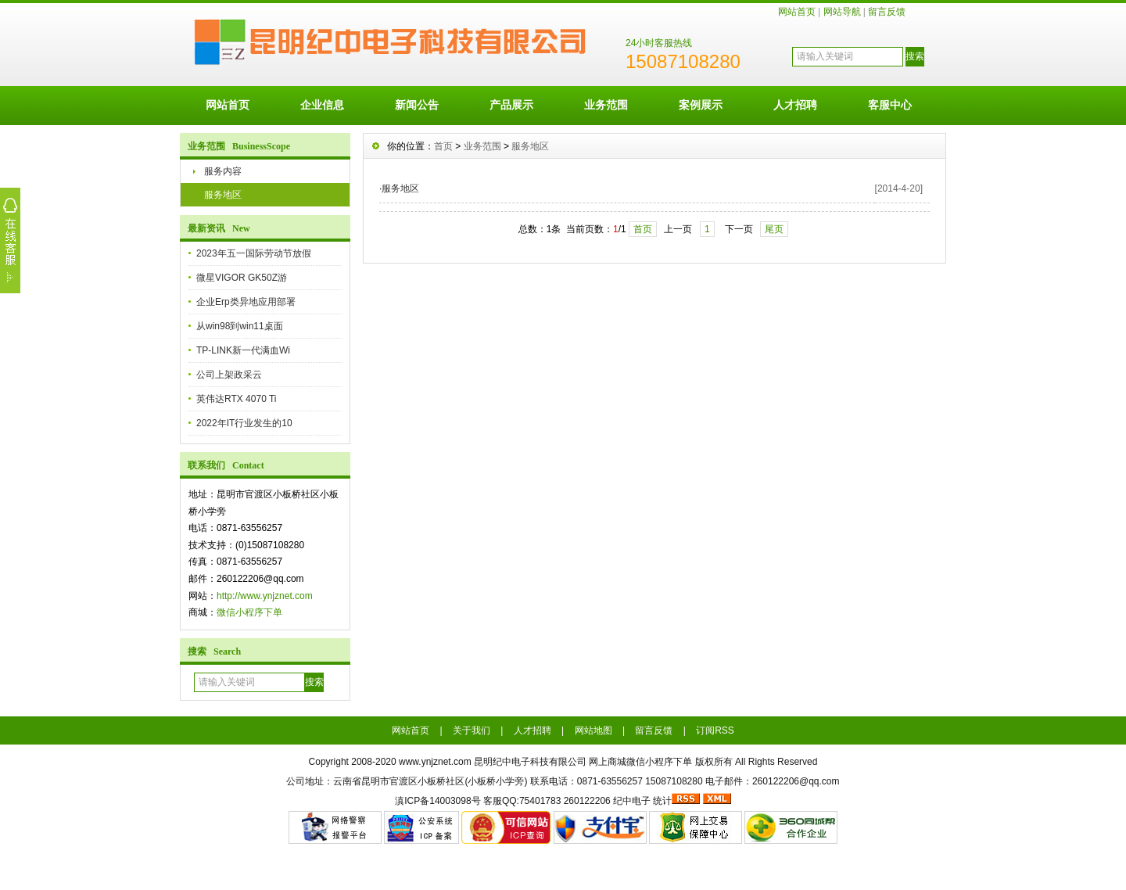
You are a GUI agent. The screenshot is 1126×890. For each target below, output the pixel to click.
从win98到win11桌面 (239, 326)
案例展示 (701, 105)
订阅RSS (715, 730)
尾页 (774, 229)
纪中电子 (632, 800)
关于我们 (471, 730)
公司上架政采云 (229, 374)
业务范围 (606, 105)
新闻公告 (417, 105)
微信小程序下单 (249, 612)
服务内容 (223, 171)
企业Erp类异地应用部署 (246, 301)
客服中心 (890, 105)
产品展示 (511, 105)
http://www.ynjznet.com (265, 595)
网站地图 (593, 730)
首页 (443, 146)
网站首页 (797, 11)
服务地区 (223, 194)
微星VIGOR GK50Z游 (241, 277)
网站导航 (842, 11)
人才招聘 (795, 105)
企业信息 (322, 105)
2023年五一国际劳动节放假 (253, 253)
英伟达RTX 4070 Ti (236, 398)
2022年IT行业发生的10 (244, 423)
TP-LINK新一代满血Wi (243, 350)
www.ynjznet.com (435, 761)
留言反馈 (886, 11)
